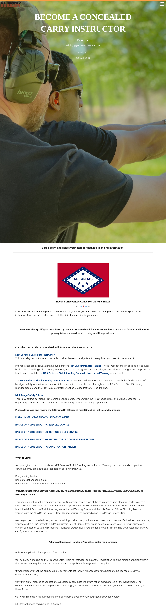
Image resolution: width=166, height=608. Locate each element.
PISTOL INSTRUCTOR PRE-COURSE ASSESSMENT (42, 417)
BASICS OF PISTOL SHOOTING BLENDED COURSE (42, 424)
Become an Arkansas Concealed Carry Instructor (83, 301)
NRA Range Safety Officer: (29, 395)
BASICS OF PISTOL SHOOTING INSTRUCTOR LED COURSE (46, 432)
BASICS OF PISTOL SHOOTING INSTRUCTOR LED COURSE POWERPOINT (54, 439)
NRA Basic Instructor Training (85, 365)
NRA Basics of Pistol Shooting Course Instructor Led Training (76, 373)
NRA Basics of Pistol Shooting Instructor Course (46, 380)
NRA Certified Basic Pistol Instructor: (35, 354)
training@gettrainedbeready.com (83, 45)
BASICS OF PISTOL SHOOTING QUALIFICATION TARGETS (46, 446)
